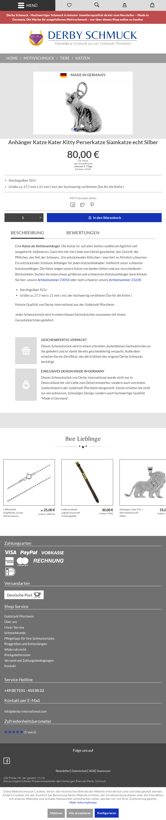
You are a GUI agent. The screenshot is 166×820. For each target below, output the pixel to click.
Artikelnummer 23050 (54, 280)
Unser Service (14, 627)
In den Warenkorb (104, 217)
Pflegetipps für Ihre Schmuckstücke (29, 638)
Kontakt (10, 666)
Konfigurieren (106, 813)
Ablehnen (56, 813)
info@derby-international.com (25, 711)
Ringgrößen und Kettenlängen (25, 644)
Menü (27, 5)
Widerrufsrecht (15, 649)
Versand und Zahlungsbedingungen (29, 660)
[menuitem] (27, 5)
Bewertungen (82, 232)
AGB (92, 771)
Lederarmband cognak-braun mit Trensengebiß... (70, 512)
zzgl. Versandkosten (83, 163)
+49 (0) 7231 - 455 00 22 (24, 690)
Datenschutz (79, 771)
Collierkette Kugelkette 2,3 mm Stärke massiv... (13, 512)
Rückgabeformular (17, 655)
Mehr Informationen (83, 802)
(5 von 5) (20, 732)
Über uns (10, 622)
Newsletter (63, 771)
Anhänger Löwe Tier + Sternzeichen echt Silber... (131, 512)
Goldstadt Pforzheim (19, 616)
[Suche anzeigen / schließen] (97, 5)
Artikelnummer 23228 (124, 280)
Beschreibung (27, 232)
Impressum (103, 771)
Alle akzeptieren (80, 813)
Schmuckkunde (15, 633)
